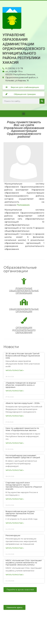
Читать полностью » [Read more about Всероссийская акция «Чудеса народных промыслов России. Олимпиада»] (15, 523)
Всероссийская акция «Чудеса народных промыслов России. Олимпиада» (20, 513)
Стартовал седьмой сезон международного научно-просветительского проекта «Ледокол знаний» (24, 486)
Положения (23, 205)
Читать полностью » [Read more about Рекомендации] (15, 548)
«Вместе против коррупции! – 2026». (23, 403)
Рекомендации (13, 535)
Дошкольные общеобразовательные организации (24, 290)
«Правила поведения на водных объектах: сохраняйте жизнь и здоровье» (21, 385)
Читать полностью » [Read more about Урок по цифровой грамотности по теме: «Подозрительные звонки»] (15, 443)
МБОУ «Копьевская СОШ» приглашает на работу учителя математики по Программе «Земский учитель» (24, 562)
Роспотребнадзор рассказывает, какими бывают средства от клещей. (23, 456)
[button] (23, 114)
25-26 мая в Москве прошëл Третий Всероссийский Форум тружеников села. (23, 355)
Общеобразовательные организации (24, 310)
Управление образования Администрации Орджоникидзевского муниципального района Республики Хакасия (24, 49)
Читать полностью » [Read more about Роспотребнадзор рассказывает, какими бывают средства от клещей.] (15, 470)
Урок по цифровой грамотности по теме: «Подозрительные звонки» (22, 429)
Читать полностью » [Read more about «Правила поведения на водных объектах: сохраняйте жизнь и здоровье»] (15, 391)
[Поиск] (41, 101)
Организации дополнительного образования (24, 330)
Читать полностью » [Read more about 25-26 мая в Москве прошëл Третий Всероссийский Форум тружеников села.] (15, 370)
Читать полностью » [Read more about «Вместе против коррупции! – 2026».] (15, 416)
